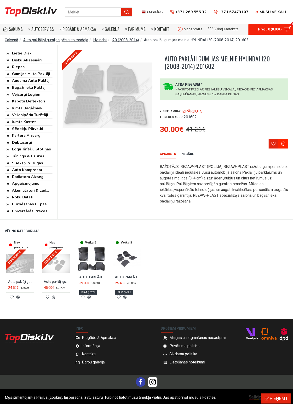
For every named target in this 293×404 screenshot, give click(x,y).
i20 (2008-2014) (125, 40)
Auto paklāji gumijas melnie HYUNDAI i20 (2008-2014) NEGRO (21, 284)
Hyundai (100, 40)
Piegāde (187, 154)
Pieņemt (279, 398)
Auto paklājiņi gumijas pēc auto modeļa (55, 40)
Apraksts (168, 154)
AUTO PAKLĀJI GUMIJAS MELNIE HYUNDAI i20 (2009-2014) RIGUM (128, 280)
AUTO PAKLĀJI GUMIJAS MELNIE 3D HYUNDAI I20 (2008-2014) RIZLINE (92, 280)
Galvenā (11, 40)
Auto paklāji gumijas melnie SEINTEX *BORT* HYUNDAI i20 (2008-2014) (57, 284)
